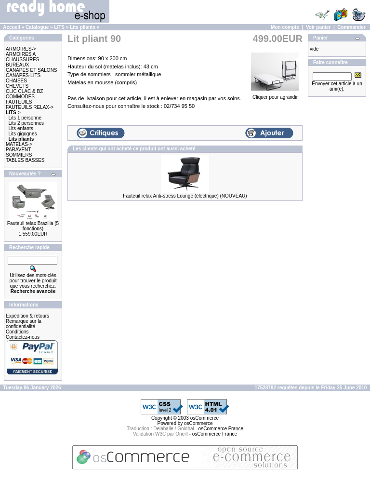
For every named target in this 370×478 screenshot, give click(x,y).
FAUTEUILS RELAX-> (29, 107)
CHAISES (16, 80)
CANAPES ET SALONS (31, 70)
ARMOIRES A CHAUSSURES (22, 57)
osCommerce (204, 418)
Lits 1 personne (25, 117)
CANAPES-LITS (23, 75)
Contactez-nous (23, 337)
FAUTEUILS (19, 102)
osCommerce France (220, 428)
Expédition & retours (27, 316)
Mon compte (285, 27)
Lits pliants (82, 27)
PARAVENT (18, 149)
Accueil (11, 27)
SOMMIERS (19, 155)
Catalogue (37, 27)
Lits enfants (21, 128)
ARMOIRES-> (21, 49)
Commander (351, 27)
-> (13, 112)
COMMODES (20, 96)
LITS (59, 27)
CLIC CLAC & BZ (24, 91)
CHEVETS (17, 86)
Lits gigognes (23, 133)
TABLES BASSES (25, 160)
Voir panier (318, 27)
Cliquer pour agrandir (275, 94)
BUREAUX (17, 64)
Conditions (17, 331)
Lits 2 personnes (26, 123)
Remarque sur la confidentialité (23, 324)
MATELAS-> (19, 144)
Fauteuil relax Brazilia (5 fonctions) (33, 226)
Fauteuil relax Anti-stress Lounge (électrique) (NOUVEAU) (185, 196)
